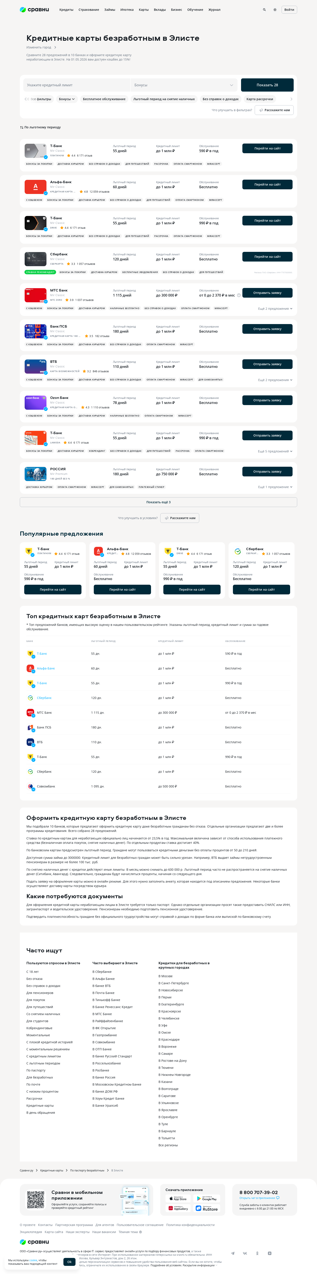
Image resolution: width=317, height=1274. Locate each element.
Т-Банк (42, 653)
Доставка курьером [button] (71, 163)
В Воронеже (167, 1046)
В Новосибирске (170, 990)
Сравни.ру (26, 1170)
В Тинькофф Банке (106, 1000)
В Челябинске (168, 1018)
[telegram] (232, 1253)
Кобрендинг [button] (97, 450)
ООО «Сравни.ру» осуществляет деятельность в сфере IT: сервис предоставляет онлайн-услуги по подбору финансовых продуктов (105, 1251)
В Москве (165, 976)
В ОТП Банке (102, 1049)
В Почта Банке (103, 993)
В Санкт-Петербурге (173, 983)
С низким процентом (42, 1091)
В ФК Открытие (104, 1028)
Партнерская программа (74, 1225)
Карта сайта (54, 1232)
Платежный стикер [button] (151, 487)
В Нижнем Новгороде (174, 1075)
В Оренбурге (168, 1117)
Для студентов (37, 1021)
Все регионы (168, 1145)
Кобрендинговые (39, 1028)
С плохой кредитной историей (49, 1042)
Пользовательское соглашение (140, 1225)
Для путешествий (39, 1007)
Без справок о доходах (43, 986)
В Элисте (117, 1170)
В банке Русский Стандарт (112, 1056)
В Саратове (167, 1096)
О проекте (27, 1225)
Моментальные (38, 1035)
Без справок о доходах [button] (104, 163)
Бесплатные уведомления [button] (140, 272)
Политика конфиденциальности (190, 1225)
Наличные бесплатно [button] (124, 308)
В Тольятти (166, 1138)
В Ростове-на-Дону (172, 1060)
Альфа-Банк (46, 668)
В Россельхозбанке (106, 1063)
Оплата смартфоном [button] (188, 163)
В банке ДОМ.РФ (105, 1091)
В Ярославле (167, 1110)
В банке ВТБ (101, 986)
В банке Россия (103, 1077)
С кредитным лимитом (43, 1056)
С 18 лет (32, 972)
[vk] (245, 1253)
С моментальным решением (48, 1049)
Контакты (45, 1225)
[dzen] (269, 1253)
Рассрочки (34, 1098)
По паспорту (35, 1070)
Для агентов (105, 1225)
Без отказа (34, 979)
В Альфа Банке (103, 979)
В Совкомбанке (103, 1042)
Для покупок (35, 1000)
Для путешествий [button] (137, 163)
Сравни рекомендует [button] (40, 272)
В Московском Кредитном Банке (116, 1084)
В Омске (164, 1032)
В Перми (164, 997)
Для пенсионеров (39, 993)
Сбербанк (44, 698)
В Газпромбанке (104, 1035)
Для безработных (39, 1077)
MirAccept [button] (213, 163)
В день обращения (40, 1112)
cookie (33, 1260)
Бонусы (67, 99)
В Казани (165, 1082)
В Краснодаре (169, 1039)
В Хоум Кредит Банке (108, 1098)
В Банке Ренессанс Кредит (112, 1007)
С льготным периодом (43, 1063)
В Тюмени (165, 1068)
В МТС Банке (102, 1014)
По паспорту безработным (87, 1170)
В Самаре (165, 1053)
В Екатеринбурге (171, 1004)
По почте (33, 1084)
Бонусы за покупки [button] (39, 163)
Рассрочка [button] (161, 163)
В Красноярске (169, 1011)
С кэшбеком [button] (34, 199)
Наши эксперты (78, 1232)
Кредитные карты (40, 1105)
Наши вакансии (104, 1232)
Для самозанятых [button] (211, 379)
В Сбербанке (102, 972)
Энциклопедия (31, 1232)
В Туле (163, 1124)
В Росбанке (100, 1070)
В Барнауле (167, 1131)
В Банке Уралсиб (105, 1105)
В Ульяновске (168, 1103)
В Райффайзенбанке (107, 1021)
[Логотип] (34, 1242)
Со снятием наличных (43, 1014)
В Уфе (162, 1025)
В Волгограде (168, 1089)
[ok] (257, 1253)
